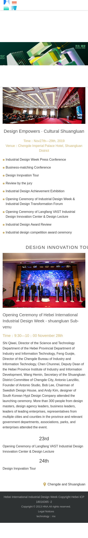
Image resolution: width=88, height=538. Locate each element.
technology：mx (46, 516)
